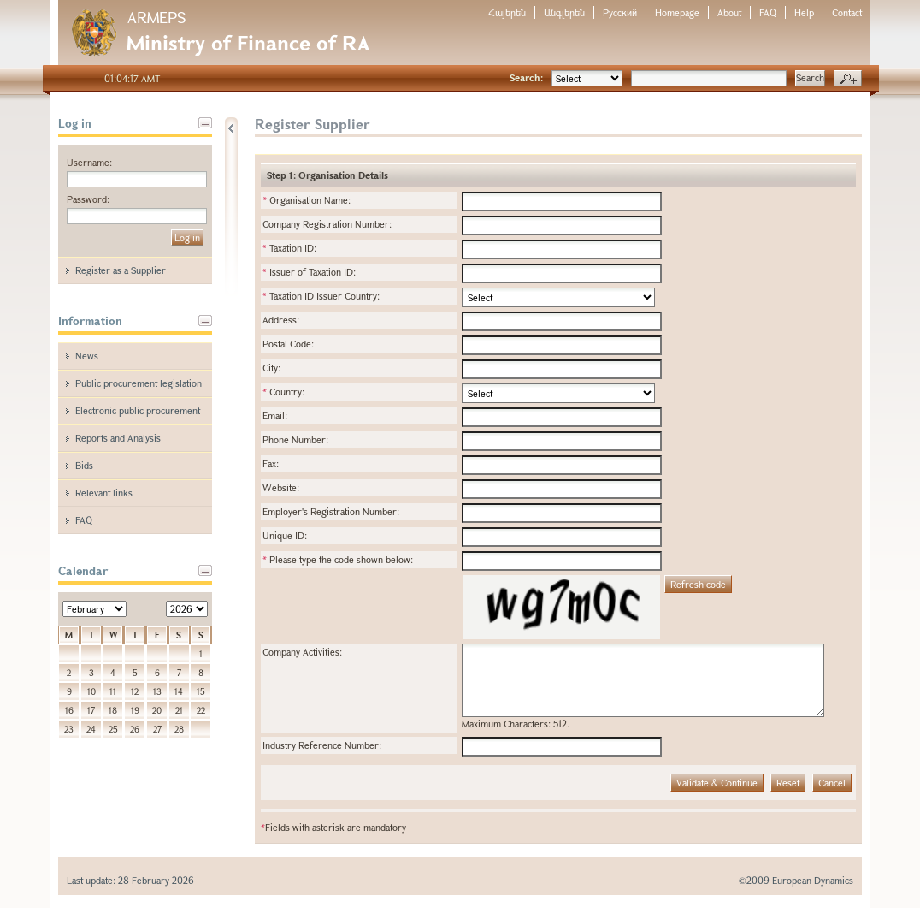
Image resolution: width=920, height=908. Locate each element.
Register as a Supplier (120, 270)
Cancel (832, 782)
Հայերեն (507, 12)
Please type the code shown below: (337, 559)
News (86, 355)
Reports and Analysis (118, 437)
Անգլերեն (564, 12)
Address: (280, 319)
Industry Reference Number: (321, 745)
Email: (274, 415)
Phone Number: (295, 439)
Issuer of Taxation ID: (309, 271)
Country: (283, 391)
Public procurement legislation (138, 383)
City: (271, 367)
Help (804, 12)
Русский (620, 12)
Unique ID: (284, 535)
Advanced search (848, 78)
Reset (787, 782)
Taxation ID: (289, 247)
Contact (847, 12)
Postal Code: (288, 343)
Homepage (677, 12)
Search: (526, 77)
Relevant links (104, 492)
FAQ (767, 12)
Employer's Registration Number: (330, 511)
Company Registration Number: (327, 223)
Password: (88, 199)
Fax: (270, 463)
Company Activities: (302, 651)
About (729, 12)
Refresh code (698, 584)
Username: (89, 162)
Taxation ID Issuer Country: (321, 295)
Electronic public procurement (137, 410)
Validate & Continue (717, 782)
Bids (84, 465)
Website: (280, 487)
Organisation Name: (306, 199)
